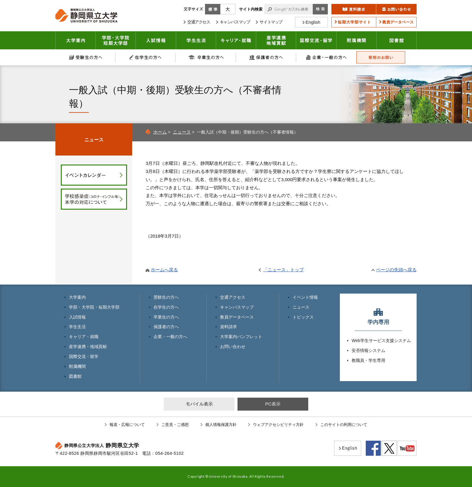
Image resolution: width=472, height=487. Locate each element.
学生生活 (196, 40)
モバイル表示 (199, 403)
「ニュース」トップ (283, 269)
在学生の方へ (146, 57)
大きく (227, 9)
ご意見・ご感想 (175, 424)
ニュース (182, 131)
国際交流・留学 (316, 40)
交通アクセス (232, 297)
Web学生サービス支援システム (381, 340)
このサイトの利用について (343, 424)
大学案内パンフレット (241, 336)
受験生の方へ (85, 57)
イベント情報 (305, 297)
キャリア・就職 (236, 40)
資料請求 (228, 326)
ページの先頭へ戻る (396, 269)
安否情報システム (368, 350)
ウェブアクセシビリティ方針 (278, 424)
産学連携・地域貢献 (276, 40)
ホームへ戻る (164, 269)
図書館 (397, 40)
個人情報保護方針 (221, 424)
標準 (212, 9)
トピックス (303, 317)
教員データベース (237, 317)
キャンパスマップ (237, 307)
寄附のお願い (380, 57)
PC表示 (273, 403)
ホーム (160, 131)
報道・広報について (127, 424)
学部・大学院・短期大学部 (94, 307)
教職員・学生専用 (368, 360)
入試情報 (156, 40)
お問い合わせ (232, 346)
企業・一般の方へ (326, 57)
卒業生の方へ (206, 57)
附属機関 (357, 40)
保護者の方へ (266, 57)
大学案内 (75, 40)
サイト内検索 (250, 9)
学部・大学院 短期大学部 (116, 40)
